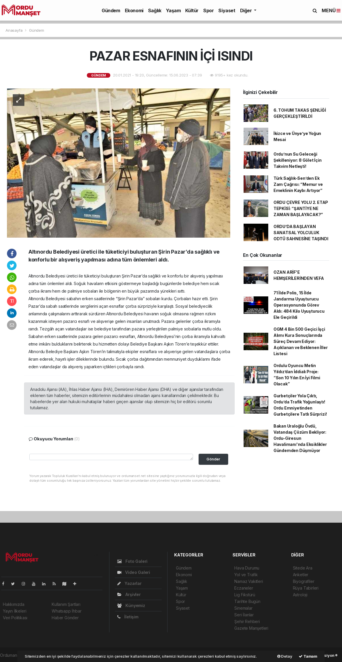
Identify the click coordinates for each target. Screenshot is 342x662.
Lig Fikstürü (244, 594)
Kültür (192, 10)
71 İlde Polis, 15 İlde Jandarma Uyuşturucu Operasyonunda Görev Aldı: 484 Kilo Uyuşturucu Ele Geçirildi (299, 305)
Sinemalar (243, 608)
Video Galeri (133, 572)
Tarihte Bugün (247, 601)
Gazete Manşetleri (251, 628)
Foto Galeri (132, 561)
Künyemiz (131, 605)
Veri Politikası (15, 617)
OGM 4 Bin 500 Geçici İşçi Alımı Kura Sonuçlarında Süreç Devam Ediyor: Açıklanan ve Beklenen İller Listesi (300, 341)
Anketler (300, 574)
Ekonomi (134, 10)
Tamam (308, 656)
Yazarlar (129, 583)
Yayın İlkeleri (14, 610)
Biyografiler (303, 581)
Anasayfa (15, 30)
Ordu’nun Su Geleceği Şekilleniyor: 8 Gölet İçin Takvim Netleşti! (297, 160)
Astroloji (300, 594)
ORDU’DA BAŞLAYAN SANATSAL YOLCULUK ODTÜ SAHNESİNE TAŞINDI (300, 232)
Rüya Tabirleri (305, 588)
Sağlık (154, 10)
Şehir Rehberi (247, 621)
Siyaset (226, 10)
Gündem (111, 10)
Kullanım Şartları (66, 604)
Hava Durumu (246, 567)
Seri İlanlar (244, 614)
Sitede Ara (302, 567)
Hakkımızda (13, 604)
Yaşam (173, 10)
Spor (208, 10)
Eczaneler (243, 588)
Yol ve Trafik (246, 574)
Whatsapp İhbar (66, 610)
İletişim (127, 616)
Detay (284, 656)
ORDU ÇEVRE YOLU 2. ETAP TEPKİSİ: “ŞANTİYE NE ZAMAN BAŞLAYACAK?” (300, 208)
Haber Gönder (65, 617)
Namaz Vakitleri (248, 581)
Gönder (213, 459)
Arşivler (129, 594)
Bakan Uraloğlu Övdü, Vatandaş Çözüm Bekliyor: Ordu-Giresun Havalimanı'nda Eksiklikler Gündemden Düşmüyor (300, 438)
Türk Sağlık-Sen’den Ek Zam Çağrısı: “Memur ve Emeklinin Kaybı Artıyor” (298, 184)
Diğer (246, 10)
